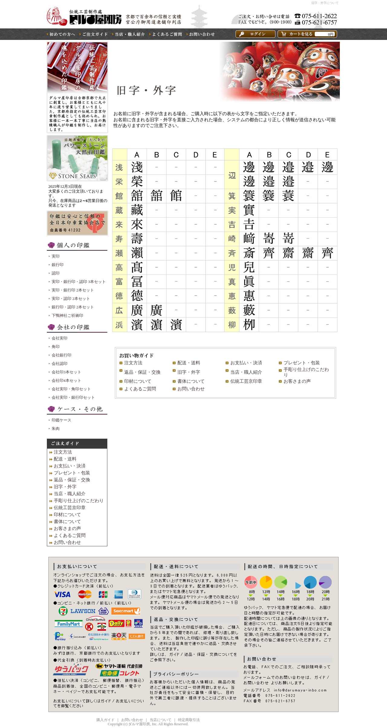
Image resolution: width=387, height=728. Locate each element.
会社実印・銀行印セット (73, 397)
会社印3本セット (66, 372)
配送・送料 (188, 362)
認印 (56, 273)
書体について (191, 381)
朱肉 (56, 428)
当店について (160, 720)
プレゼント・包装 (302, 362)
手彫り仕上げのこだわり (79, 500)
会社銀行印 (61, 355)
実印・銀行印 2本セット (73, 290)
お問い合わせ (191, 388)
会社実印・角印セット (71, 389)
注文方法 (133, 362)
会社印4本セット (66, 380)
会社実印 (59, 338)
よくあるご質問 (140, 388)
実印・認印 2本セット (71, 298)
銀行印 (57, 264)
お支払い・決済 (246, 362)
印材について (137, 381)
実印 (56, 256)
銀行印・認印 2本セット (73, 307)
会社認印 (59, 363)
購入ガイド (105, 720)
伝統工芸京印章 (246, 381)
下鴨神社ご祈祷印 (67, 315)
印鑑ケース (61, 420)
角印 (56, 346)
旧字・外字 (188, 372)
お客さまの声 (297, 381)
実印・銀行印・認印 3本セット (79, 281)
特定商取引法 (189, 720)
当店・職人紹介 (246, 372)
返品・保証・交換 (142, 372)
